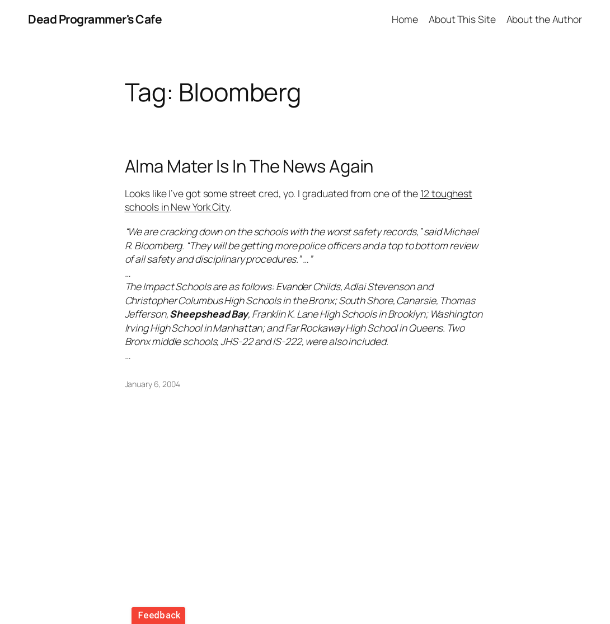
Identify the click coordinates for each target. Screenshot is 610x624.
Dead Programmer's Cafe (95, 19)
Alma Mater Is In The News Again (249, 166)
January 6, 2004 (153, 384)
